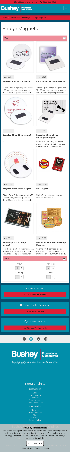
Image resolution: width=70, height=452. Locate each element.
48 (53, 268)
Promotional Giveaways (20, 18)
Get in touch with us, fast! (35, 295)
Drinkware (35, 398)
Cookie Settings (42, 448)
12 (48, 268)
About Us (35, 410)
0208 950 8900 (48, 2)
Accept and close (35, 443)
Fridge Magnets (39, 18)
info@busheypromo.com (25, 2)
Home (4, 18)
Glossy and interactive (35, 311)
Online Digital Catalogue (35, 305)
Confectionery (35, 395)
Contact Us (35, 417)
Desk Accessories (35, 403)
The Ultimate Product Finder (35, 328)
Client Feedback (35, 413)
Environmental (35, 400)
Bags (35, 393)
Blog (35, 415)
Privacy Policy (35, 420)
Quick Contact (35, 288)
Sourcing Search (35, 321)
